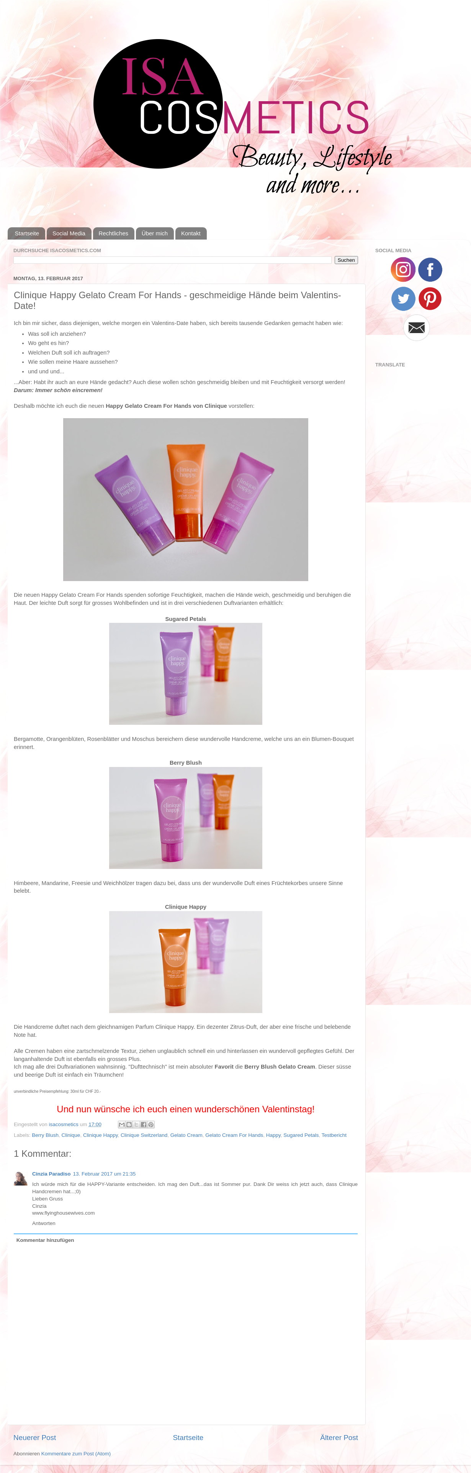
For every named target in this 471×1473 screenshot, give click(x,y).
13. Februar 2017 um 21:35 (104, 1174)
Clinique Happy (100, 1135)
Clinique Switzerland (144, 1135)
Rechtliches (114, 233)
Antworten (44, 1223)
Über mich (155, 233)
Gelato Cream (186, 1135)
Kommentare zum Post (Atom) (76, 1454)
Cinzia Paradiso (51, 1174)
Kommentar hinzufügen (45, 1240)
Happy (273, 1135)
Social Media (68, 233)
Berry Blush (45, 1135)
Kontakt (191, 233)
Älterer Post (339, 1438)
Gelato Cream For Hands (234, 1135)
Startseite (27, 233)
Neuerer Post (34, 1438)
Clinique (71, 1135)
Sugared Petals (301, 1135)
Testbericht (334, 1135)
